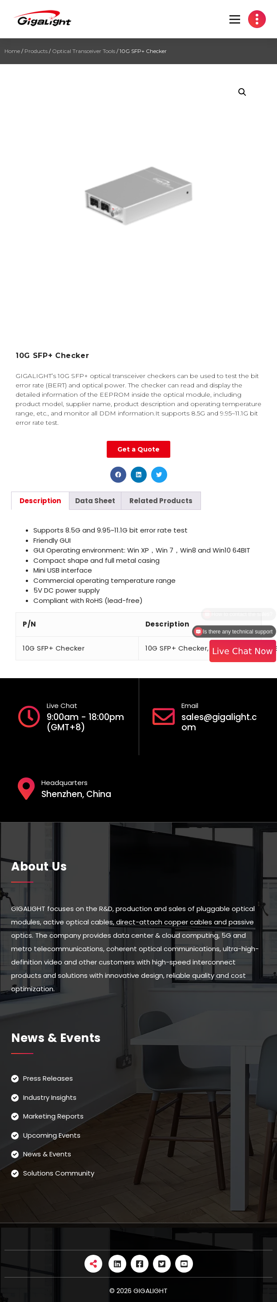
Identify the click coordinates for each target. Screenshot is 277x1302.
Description (40, 500)
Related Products (161, 500)
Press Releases (48, 1078)
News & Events (47, 1154)
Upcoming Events (51, 1135)
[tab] (40, 501)
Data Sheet (95, 500)
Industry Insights (49, 1097)
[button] (118, 475)
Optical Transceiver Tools (83, 51)
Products (36, 51)
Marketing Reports (53, 1116)
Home (12, 51)
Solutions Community (58, 1173)
